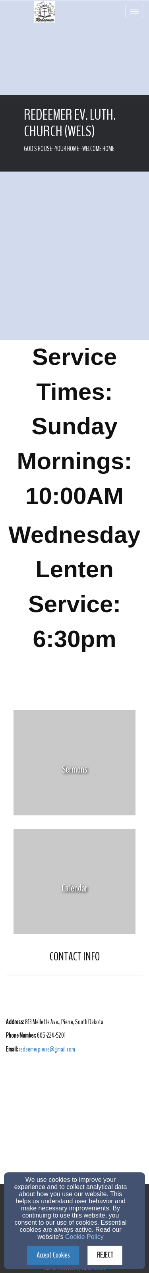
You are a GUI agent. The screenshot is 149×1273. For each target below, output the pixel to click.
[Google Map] (74, 1124)
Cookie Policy (84, 1236)
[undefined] (74, 769)
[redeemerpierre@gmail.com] (47, 1049)
